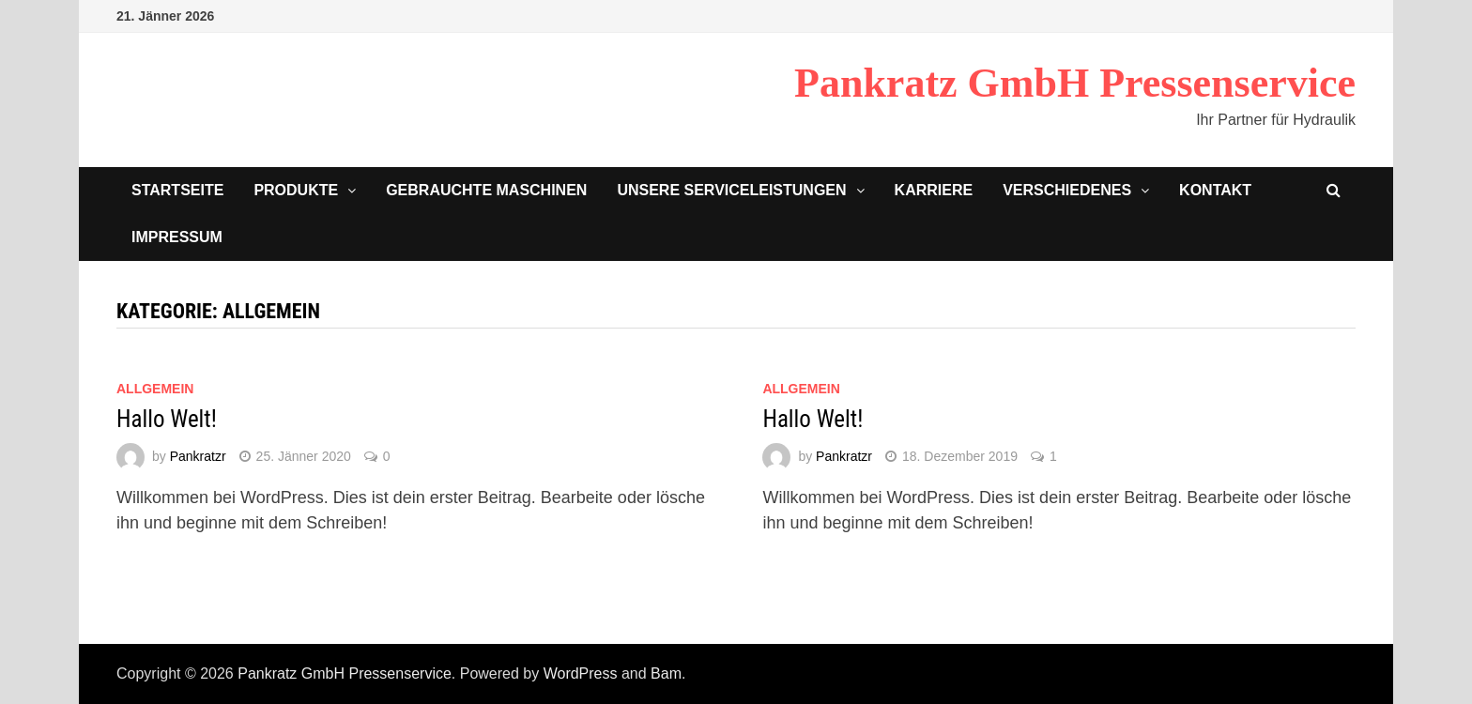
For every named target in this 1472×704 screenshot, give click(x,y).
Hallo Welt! (166, 419)
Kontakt (1215, 190)
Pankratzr (198, 456)
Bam (666, 673)
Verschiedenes (1067, 190)
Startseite (177, 190)
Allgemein (154, 388)
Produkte (295, 190)
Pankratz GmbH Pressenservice (1075, 83)
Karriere (934, 190)
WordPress (581, 673)
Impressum (176, 237)
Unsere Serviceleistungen (731, 190)
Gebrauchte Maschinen (486, 190)
